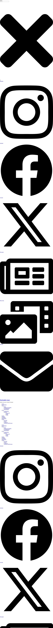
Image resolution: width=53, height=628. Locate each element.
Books (7, 414)
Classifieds (4, 417)
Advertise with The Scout (8, 423)
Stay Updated (4, 404)
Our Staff (5, 420)
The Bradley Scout (5, 400)
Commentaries (6, 411)
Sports (3, 415)
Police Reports (6, 409)
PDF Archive (4, 418)
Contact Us (6, 422)
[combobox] (4, 1)
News (3, 405)
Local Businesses (7, 408)
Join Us (5, 421)
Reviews (5, 412)
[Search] (0, 80)
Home (3, 403)
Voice (3, 410)
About (3, 419)
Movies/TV (8, 413)
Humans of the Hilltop (7, 407)
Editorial (3, 416)
